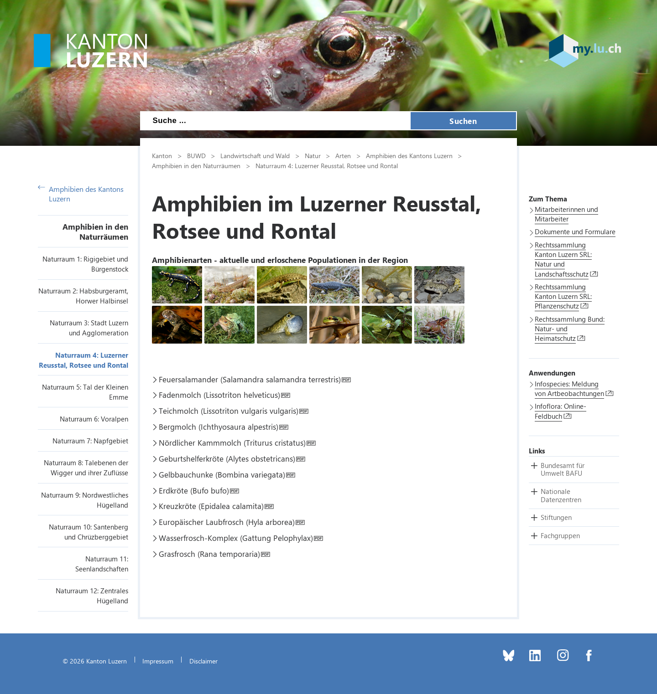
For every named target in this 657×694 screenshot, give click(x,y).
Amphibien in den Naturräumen (95, 231)
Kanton (162, 155)
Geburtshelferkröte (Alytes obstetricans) (227, 458)
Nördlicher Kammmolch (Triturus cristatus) (232, 442)
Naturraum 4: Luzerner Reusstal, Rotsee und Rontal (327, 165)
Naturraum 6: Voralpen (94, 418)
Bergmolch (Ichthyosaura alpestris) (218, 427)
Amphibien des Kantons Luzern (81, 193)
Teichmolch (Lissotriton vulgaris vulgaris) (228, 411)
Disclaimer (203, 661)
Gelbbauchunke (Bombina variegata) (222, 474)
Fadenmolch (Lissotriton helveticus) (219, 395)
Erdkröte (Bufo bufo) (194, 490)
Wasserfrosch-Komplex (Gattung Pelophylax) (236, 538)
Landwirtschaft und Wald (255, 155)
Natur (313, 155)
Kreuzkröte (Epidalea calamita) (211, 506)
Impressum (157, 661)
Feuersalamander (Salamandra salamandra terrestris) (250, 379)
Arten (343, 155)
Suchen (463, 121)
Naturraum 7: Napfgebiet (90, 440)
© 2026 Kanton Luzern (95, 661)
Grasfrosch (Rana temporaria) (209, 554)
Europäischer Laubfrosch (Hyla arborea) (227, 522)
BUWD (196, 155)
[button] (562, 469)
